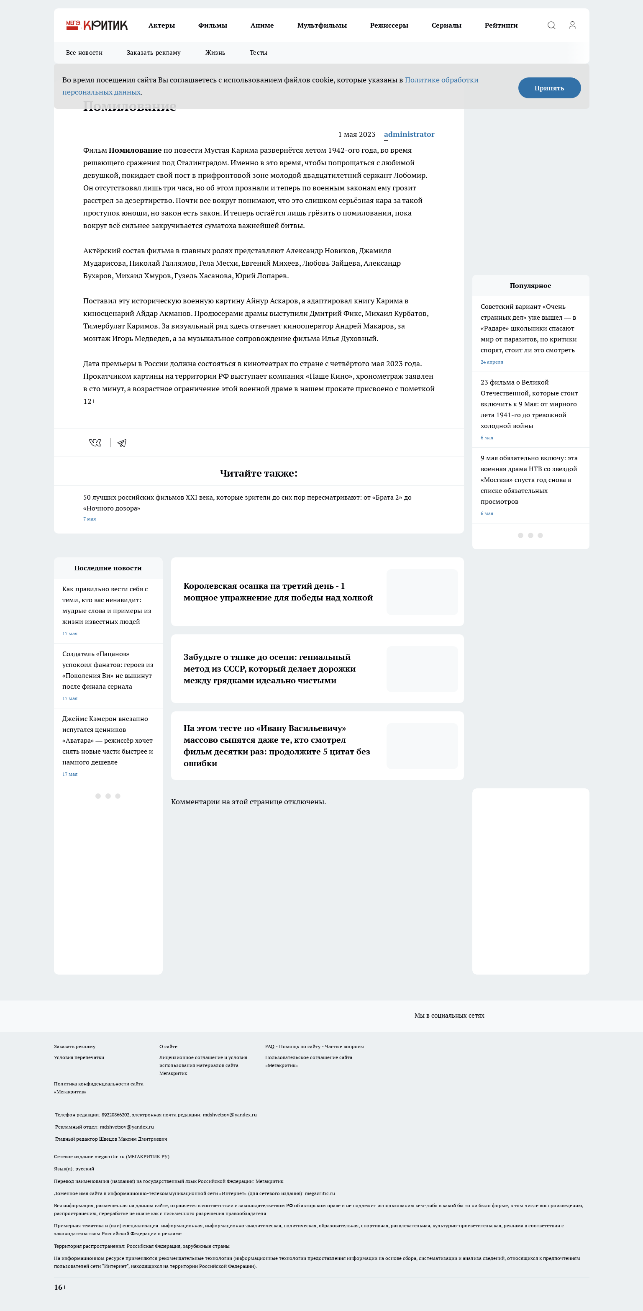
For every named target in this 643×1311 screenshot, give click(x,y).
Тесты (259, 52)
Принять (549, 88)
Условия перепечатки (79, 1057)
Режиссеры (389, 25)
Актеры (162, 25)
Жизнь (215, 52)
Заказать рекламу (154, 52)
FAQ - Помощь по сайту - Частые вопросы (314, 1046)
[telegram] (124, 443)
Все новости (84, 52)
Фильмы (212, 25)
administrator (409, 134)
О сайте (168, 1046)
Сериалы (446, 25)
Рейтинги (501, 25)
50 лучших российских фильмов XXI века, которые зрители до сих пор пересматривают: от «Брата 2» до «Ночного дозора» (259, 508)
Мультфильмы (322, 25)
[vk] (96, 443)
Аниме (262, 25)
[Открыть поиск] (551, 25)
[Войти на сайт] (572, 25)
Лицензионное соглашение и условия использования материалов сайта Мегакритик (203, 1065)
